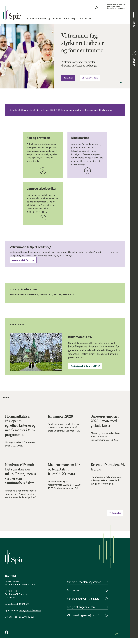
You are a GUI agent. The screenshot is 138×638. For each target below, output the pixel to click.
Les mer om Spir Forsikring (23, 260)
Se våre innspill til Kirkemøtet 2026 (85, 366)
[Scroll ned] (121, 82)
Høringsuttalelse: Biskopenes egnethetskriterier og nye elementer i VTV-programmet (20, 425)
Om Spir (57, 18)
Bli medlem (68, 78)
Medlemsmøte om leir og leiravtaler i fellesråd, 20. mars (64, 469)
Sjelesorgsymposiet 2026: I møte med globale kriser (105, 421)
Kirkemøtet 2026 (60, 416)
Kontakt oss (85, 18)
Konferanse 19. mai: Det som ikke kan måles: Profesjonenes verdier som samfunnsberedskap (20, 473)
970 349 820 (28, 617)
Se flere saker (115, 513)
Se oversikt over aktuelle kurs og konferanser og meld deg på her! (42, 294)
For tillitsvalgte (70, 18)
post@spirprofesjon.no (30, 610)
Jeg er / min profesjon (37, 18)
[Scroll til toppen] (117, 633)
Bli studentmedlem (90, 78)
